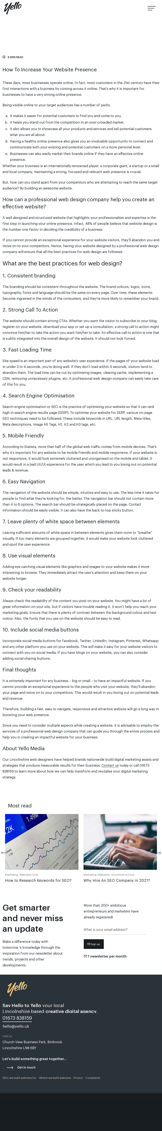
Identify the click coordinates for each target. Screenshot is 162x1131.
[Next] (155, 853)
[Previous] (6, 853)
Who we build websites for (19, 1077)
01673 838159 (128, 8)
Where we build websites (55, 1077)
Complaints (92, 1077)
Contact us (110, 765)
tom (35, 874)
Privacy (78, 1077)
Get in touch (26, 1067)
